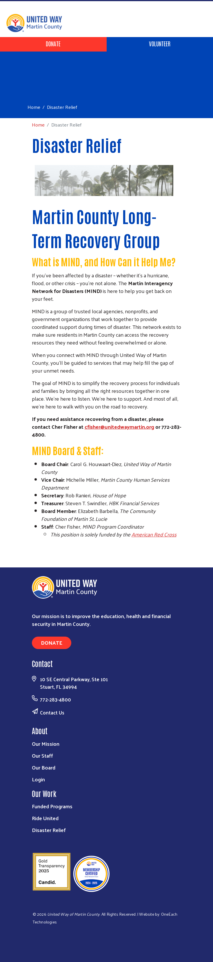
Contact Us (52, 712)
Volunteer (159, 43)
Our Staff (42, 755)
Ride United (45, 817)
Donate (53, 43)
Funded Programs (52, 806)
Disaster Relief (49, 829)
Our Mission (45, 743)
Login (38, 779)
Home (34, 107)
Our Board (43, 767)
